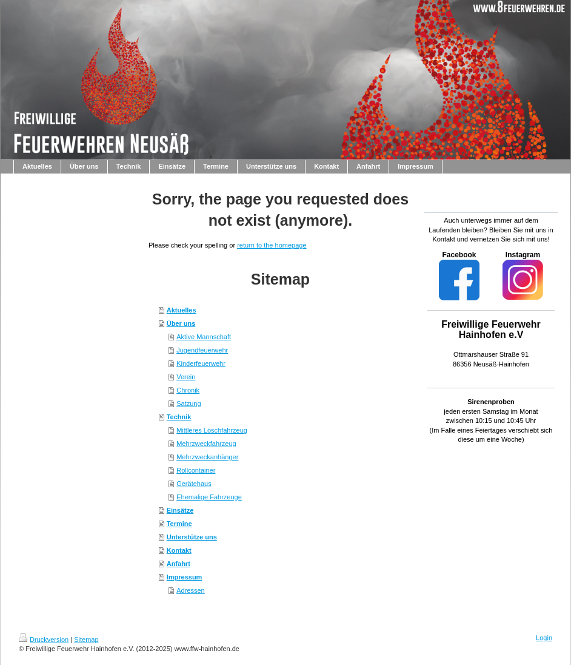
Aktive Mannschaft (203, 336)
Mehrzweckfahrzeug (206, 443)
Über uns (181, 323)
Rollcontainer (195, 470)
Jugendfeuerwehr (202, 350)
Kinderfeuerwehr (200, 363)
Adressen (190, 590)
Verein (185, 376)
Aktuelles (181, 310)
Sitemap (86, 639)
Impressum (184, 577)
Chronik (187, 390)
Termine (179, 523)
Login (544, 637)
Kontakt (179, 550)
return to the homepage (271, 245)
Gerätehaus (193, 483)
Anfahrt (178, 563)
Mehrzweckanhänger (207, 457)
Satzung (188, 403)
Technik (179, 416)
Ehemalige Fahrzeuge (209, 497)
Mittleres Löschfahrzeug (211, 430)
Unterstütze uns (192, 537)
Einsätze (180, 510)
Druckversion (43, 639)
